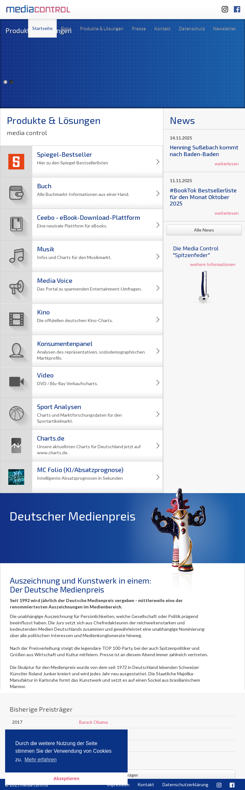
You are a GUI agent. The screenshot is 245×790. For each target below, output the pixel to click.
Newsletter (224, 28)
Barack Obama (93, 722)
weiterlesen (227, 163)
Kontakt (162, 28)
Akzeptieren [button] (66, 778)
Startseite (42, 28)
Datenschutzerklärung (185, 784)
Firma (66, 28)
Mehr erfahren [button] (41, 759)
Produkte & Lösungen (101, 28)
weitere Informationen (212, 264)
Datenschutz (192, 28)
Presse (139, 28)
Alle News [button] (204, 230)
